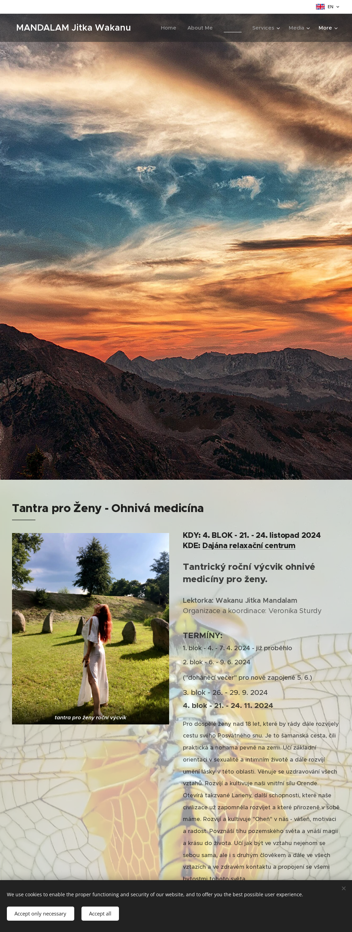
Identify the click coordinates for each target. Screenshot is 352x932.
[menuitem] (170, 27)
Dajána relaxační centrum (249, 546)
